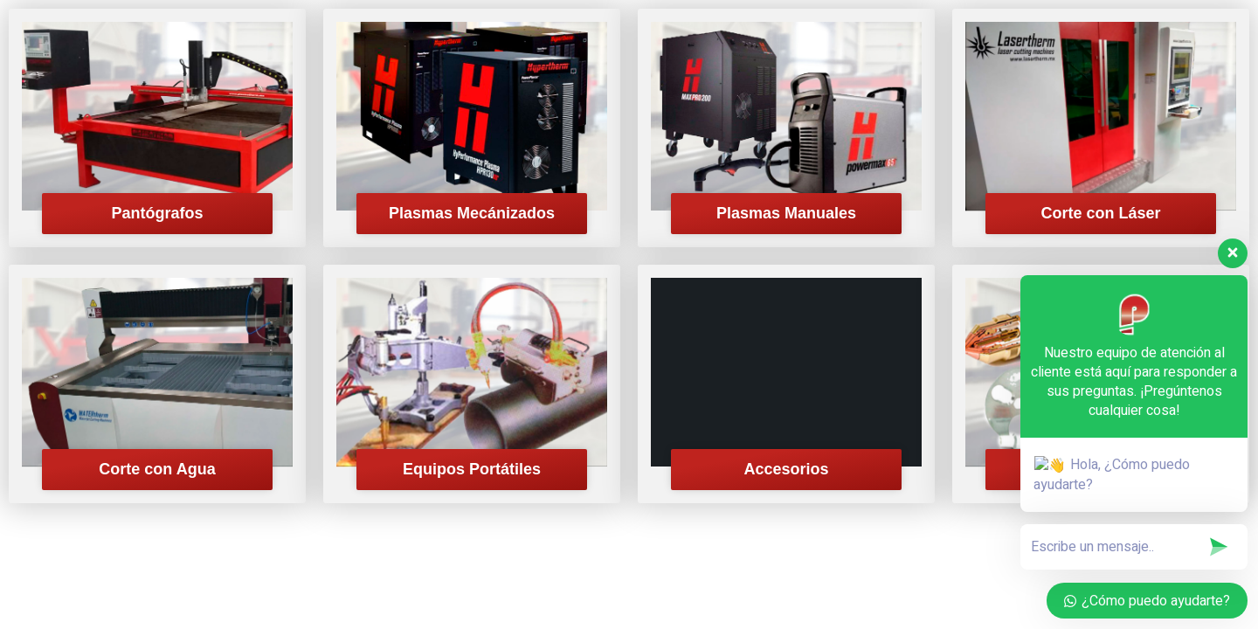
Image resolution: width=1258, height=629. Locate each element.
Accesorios (785, 469)
